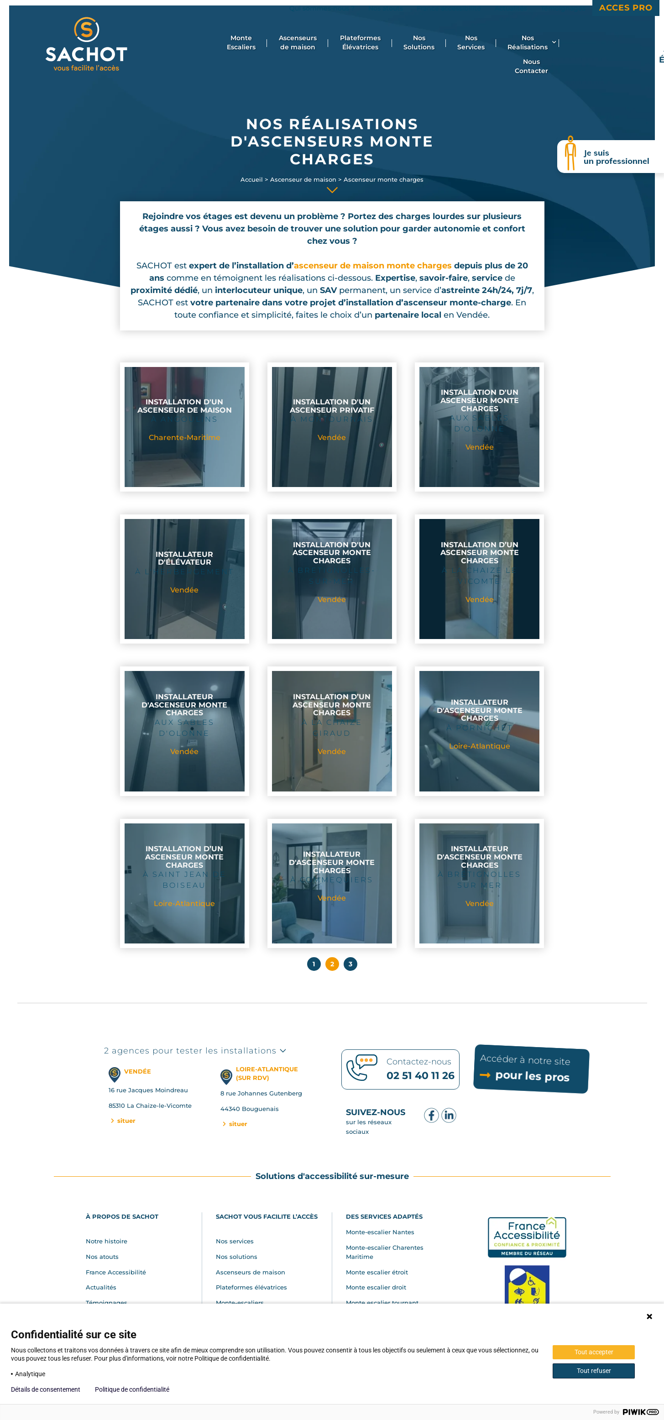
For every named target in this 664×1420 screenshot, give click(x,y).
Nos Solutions (418, 42)
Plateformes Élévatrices (360, 42)
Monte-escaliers (240, 1302)
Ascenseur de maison (303, 179)
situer (123, 1120)
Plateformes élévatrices (251, 1287)
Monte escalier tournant (382, 1302)
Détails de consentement (45, 1389)
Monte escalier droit (376, 1287)
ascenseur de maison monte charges (373, 266)
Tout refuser (594, 1370)
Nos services (235, 1241)
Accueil (252, 179)
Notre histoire (106, 1241)
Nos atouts (102, 1256)
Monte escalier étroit (377, 1272)
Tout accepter (594, 1352)
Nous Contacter (531, 66)
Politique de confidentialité (132, 1389)
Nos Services (471, 42)
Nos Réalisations (531, 42)
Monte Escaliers (241, 42)
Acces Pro (626, 8)
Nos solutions (236, 1256)
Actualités (101, 1287)
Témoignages (106, 1302)
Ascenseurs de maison (298, 42)
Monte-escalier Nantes (380, 1232)
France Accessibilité (116, 1272)
